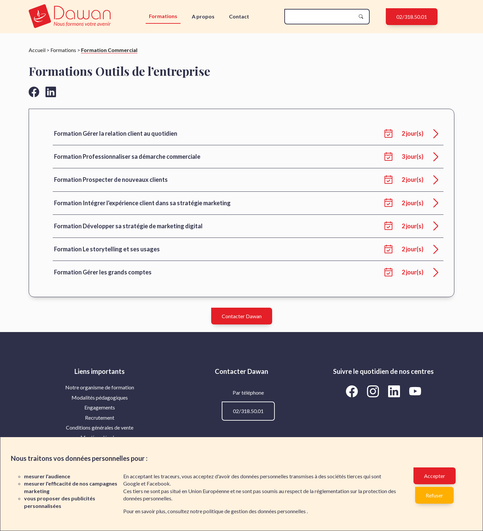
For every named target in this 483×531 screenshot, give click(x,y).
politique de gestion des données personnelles (255, 511)
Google (131, 483)
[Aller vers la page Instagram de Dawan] (373, 391)
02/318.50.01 (411, 17)
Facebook (158, 483)
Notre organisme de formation (99, 387)
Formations (163, 16)
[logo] (71, 16)
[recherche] (321, 16)
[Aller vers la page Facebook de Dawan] (352, 391)
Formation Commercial (109, 50)
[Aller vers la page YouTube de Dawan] (415, 391)
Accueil (37, 50)
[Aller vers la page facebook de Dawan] (34, 91)
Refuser (434, 495)
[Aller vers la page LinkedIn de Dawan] (395, 391)
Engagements (99, 407)
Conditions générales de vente (99, 427)
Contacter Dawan (242, 316)
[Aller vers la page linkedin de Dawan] (50, 91)
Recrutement (99, 417)
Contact (239, 16)
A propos (203, 16)
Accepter (434, 476)
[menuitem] (100, 387)
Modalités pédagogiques (99, 397)
